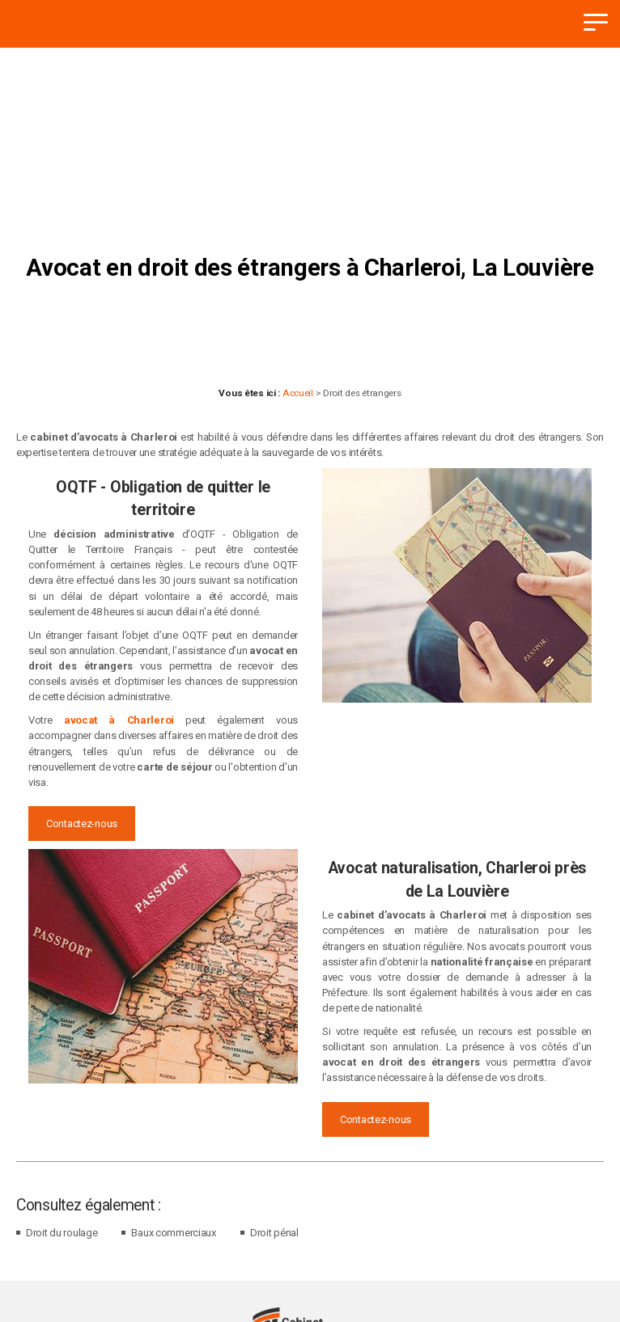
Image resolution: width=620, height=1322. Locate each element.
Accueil (297, 393)
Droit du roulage (61, 1233)
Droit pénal (274, 1233)
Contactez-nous (81, 823)
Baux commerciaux (173, 1233)
